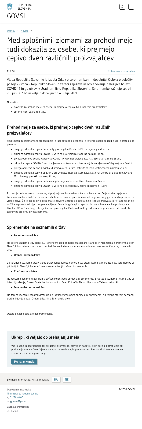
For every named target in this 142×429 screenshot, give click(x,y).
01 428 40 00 (16, 397)
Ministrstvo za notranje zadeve (121, 71)
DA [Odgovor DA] (56, 379)
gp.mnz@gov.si (18, 401)
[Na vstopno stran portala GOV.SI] (24, 11)
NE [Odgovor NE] (66, 379)
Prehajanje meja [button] (24, 361)
